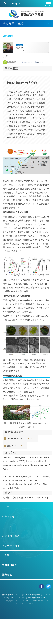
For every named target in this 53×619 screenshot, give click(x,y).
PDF (30, 438)
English (16, 3)
